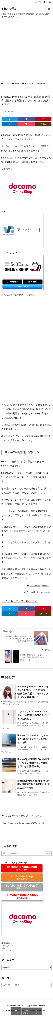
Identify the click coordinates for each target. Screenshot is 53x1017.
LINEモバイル (7, 946)
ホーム (6, 83)
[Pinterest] (43, 119)
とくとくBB (6, 950)
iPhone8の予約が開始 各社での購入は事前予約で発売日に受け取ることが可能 (33, 784)
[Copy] (43, 124)
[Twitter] (10, 119)
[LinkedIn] (10, 124)
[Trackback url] (26, 823)
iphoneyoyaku (43, 592)
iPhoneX (45, 586)
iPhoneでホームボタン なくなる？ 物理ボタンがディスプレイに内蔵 (32, 739)
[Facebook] (26, 119)
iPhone (27, 83)
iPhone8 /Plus (41, 83)
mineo (4, 948)
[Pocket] (26, 124)
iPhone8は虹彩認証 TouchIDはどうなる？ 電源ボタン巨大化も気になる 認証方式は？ (33, 763)
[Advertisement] (26, 50)
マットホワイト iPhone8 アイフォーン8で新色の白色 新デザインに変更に (33, 715)
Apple (17, 83)
